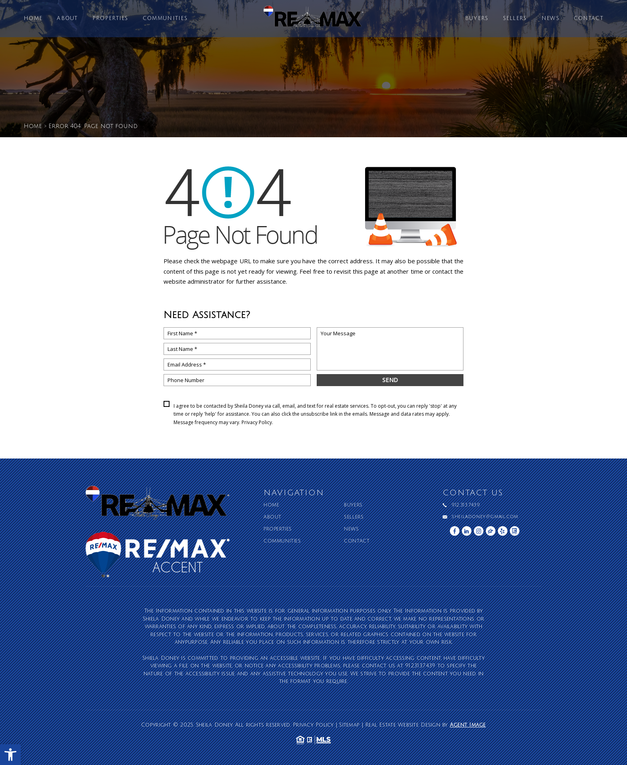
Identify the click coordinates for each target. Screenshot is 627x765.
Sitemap (349, 725)
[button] (10, 754)
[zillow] (490, 531)
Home (33, 18)
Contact (588, 18)
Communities (165, 18)
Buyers (477, 18)
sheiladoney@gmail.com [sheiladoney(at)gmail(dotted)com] (484, 517)
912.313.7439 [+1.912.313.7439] (465, 505)
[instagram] (478, 531)
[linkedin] (466, 531)
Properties (110, 18)
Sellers (515, 18)
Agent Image (468, 725)
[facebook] (454, 531)
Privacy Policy (257, 422)
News (550, 18)
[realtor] (514, 531)
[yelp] (502, 531)
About (67, 18)
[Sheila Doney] (313, 20)
